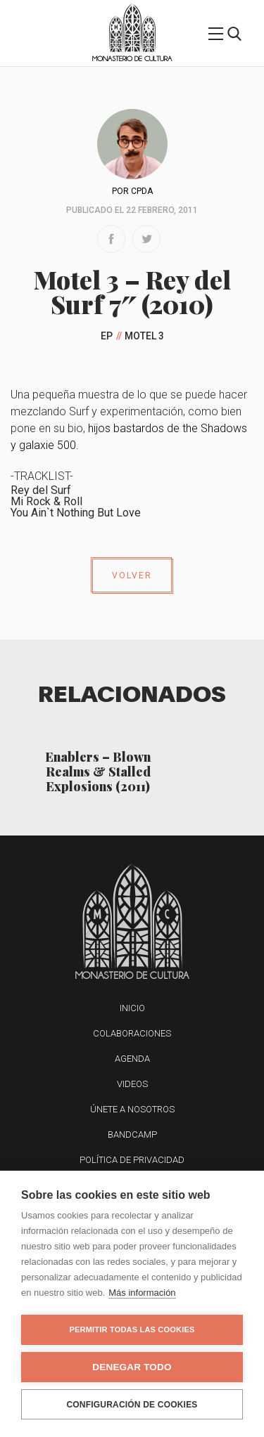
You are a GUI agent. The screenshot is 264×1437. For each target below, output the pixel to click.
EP (107, 336)
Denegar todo (131, 1367)
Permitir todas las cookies (132, 1329)
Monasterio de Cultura (132, 59)
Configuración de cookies (131, 1405)
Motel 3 (144, 336)
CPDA (142, 191)
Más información (141, 1292)
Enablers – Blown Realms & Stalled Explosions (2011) (98, 771)
